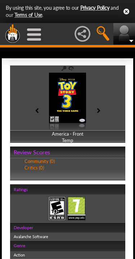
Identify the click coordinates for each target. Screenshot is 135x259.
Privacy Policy (94, 8)
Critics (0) (34, 168)
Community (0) (39, 161)
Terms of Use (28, 15)
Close (126, 11)
